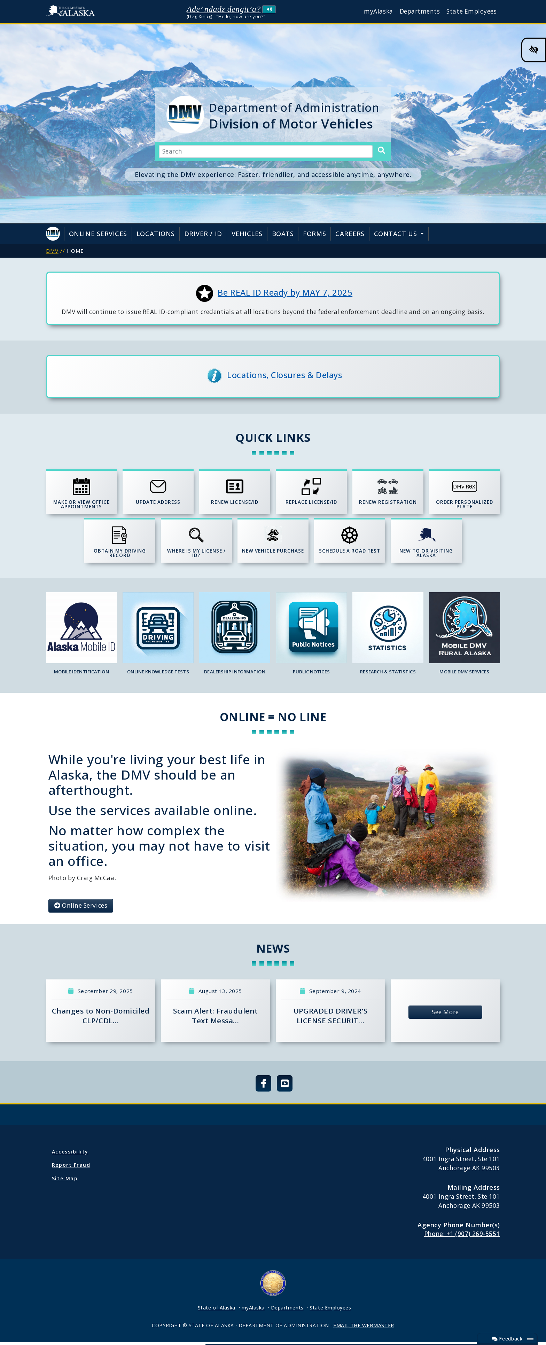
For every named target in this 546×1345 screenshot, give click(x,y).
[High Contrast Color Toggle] (533, 50)
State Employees (471, 11)
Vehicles (247, 233)
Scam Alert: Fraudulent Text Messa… (215, 1018)
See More (445, 1015)
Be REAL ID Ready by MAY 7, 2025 (285, 292)
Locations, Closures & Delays (284, 375)
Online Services (98, 233)
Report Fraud (71, 1167)
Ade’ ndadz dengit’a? (224, 9)
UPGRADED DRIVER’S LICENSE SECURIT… (330, 1018)
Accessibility (70, 1154)
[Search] (381, 151)
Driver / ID (203, 233)
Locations (155, 233)
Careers (350, 233)
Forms (314, 233)
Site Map (65, 1181)
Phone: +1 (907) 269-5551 (462, 1237)
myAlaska (378, 11)
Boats (283, 233)
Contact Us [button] (396, 233)
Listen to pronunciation (269, 9)
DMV (52, 250)
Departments (420, 11)
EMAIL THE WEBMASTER (363, 1328)
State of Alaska (72, 11)
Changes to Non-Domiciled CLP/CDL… (101, 1018)
